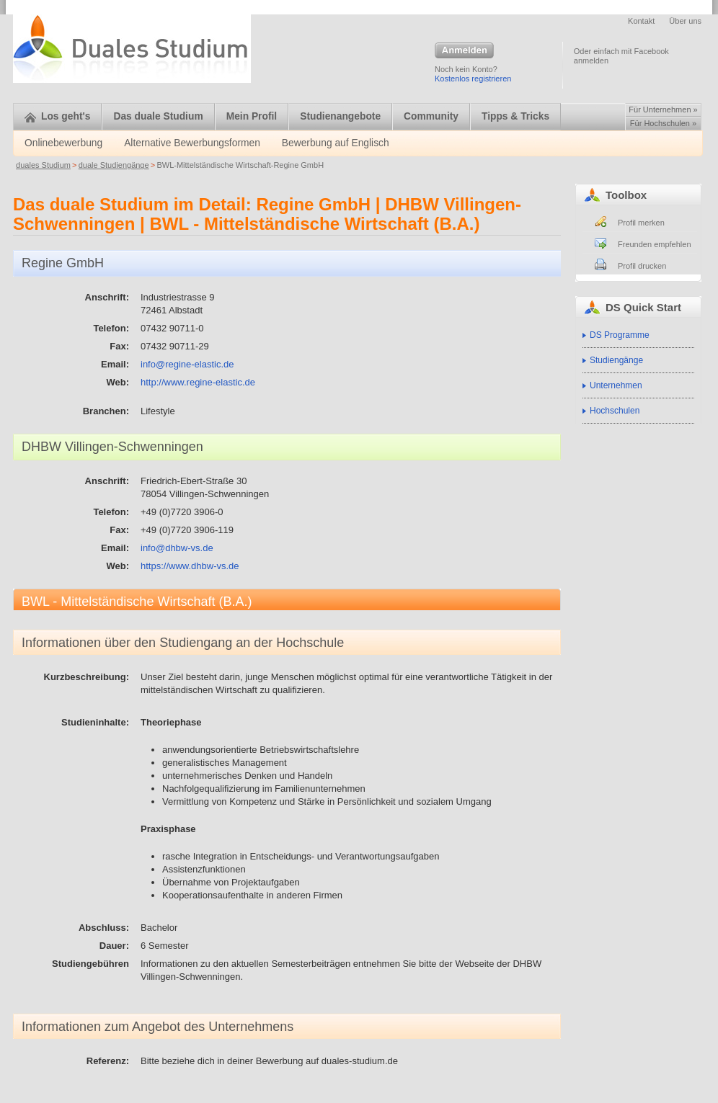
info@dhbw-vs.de (177, 547)
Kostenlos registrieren (473, 78)
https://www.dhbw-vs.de (190, 566)
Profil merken (641, 222)
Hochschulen (614, 411)
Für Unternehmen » (663, 109)
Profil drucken (642, 266)
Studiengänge (616, 360)
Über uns (685, 21)
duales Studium (43, 165)
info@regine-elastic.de (187, 364)
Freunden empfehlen (654, 244)
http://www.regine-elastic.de (198, 382)
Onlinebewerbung (63, 143)
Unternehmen (616, 385)
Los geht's (57, 116)
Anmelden (464, 51)
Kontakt (641, 21)
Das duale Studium (158, 116)
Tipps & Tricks (515, 116)
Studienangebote (340, 116)
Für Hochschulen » (663, 123)
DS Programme (620, 335)
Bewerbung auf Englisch (335, 143)
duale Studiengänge (114, 165)
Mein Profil (252, 116)
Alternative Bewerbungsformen (192, 143)
